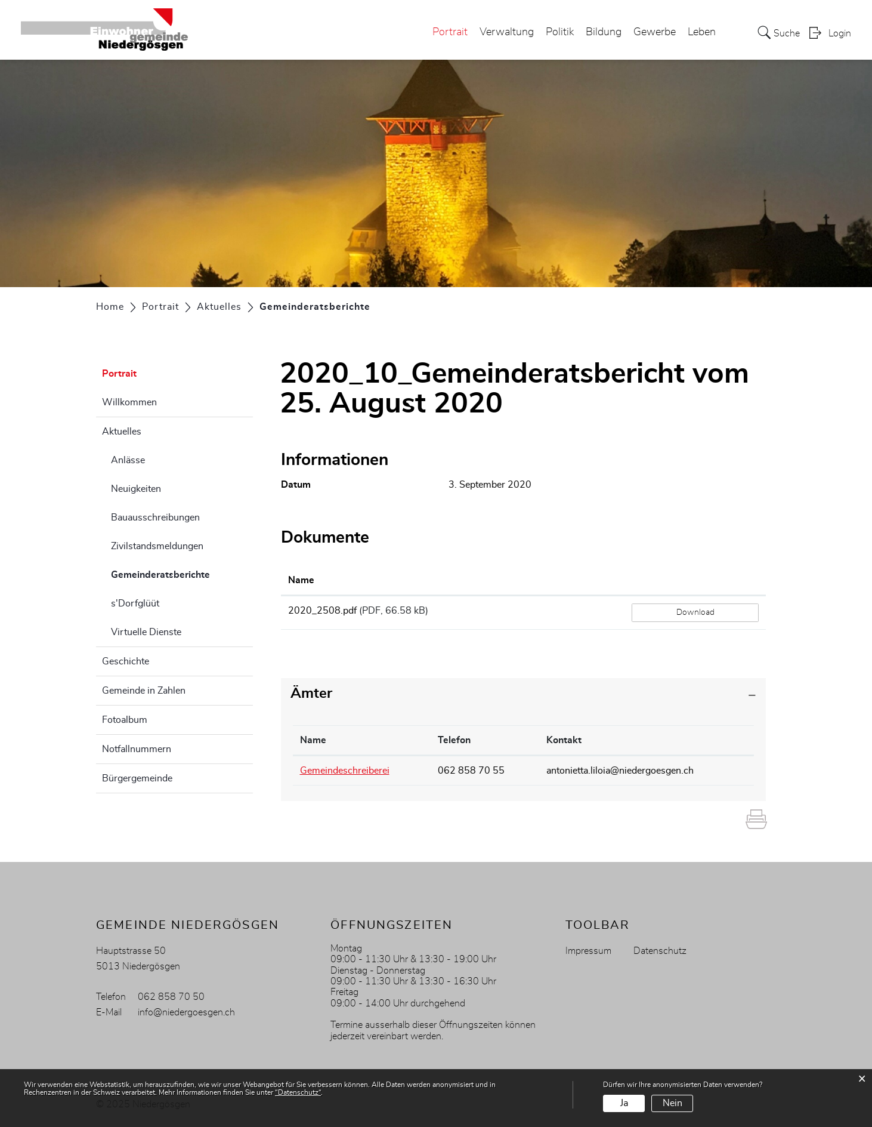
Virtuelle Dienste (146, 632)
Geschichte (125, 661)
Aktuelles (121, 431)
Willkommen (129, 402)
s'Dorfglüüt (135, 603)
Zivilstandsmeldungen (157, 546)
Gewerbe (654, 32)
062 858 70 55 (471, 770)
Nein (672, 1103)
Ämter (311, 693)
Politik (560, 32)
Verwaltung (507, 32)
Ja (624, 1103)
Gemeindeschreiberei (344, 770)
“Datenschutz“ (298, 1092)
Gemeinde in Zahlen (143, 690)
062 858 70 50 (171, 997)
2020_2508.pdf (322, 610)
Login (839, 33)
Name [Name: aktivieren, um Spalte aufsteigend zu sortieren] (301, 580)
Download (695, 612)
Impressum (588, 951)
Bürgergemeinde (137, 778)
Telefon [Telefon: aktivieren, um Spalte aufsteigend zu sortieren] (454, 740)
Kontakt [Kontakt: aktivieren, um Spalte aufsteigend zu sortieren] (564, 740)
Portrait (450, 32)
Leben (702, 32)
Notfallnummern (136, 749)
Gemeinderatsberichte (182, 573)
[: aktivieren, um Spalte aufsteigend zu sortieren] (695, 581)
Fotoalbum (124, 720)
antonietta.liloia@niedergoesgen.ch (620, 770)
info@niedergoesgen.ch (186, 1012)
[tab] (523, 694)
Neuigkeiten (136, 489)
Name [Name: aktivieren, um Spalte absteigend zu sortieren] (313, 740)
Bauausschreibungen (155, 517)
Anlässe (128, 460)
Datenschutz (660, 951)
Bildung (603, 32)
